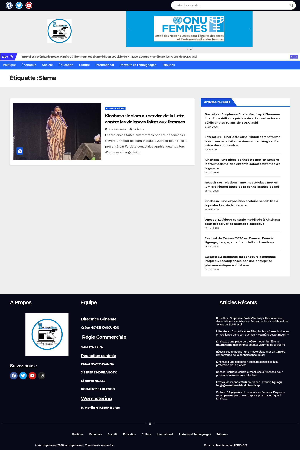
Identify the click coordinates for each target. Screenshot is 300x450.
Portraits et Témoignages (138, 65)
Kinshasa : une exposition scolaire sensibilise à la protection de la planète (247, 363)
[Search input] (231, 5)
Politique (9, 65)
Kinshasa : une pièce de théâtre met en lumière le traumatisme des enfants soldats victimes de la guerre (242, 164)
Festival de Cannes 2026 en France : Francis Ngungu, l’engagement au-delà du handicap (249, 384)
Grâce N (137, 129)
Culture (84, 65)
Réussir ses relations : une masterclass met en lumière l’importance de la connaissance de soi (250, 353)
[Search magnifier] (291, 5)
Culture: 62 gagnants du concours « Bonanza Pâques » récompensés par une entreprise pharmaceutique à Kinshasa (240, 261)
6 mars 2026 (118, 129)
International (104, 65)
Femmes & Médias (115, 108)
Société (47, 65)
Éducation (66, 65)
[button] (129, 29)
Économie (29, 65)
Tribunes (168, 65)
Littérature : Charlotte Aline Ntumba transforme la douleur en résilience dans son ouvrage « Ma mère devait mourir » (242, 141)
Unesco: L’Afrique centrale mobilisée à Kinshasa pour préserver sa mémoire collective (249, 373)
